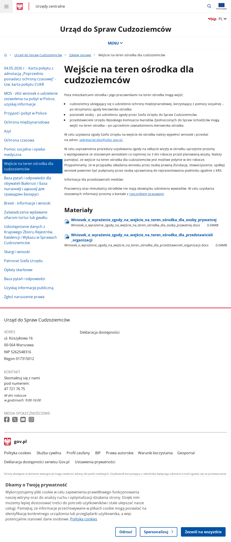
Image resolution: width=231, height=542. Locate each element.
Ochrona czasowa (19, 140)
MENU (115, 43)
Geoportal (186, 452)
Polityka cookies (17, 452)
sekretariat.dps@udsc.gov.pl (100, 140)
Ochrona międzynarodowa (26, 122)
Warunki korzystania (155, 452)
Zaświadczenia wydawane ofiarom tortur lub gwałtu (25, 215)
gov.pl (15, 442)
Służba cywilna (49, 452)
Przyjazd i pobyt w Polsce (25, 113)
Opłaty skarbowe (18, 269)
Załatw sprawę (80, 55)
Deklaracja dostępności (100, 332)
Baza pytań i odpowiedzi (24, 278)
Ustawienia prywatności (95, 461)
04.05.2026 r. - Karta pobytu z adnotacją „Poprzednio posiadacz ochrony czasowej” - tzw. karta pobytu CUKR (30, 76)
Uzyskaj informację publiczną (28, 287)
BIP (98, 452)
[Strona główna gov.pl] (20, 6)
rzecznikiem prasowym (146, 194)
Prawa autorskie (120, 452)
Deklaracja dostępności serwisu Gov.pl (36, 461)
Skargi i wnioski (17, 251)
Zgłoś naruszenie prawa (24, 296)
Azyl (7, 131)
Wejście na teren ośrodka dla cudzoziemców (28, 166)
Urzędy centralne (50, 6)
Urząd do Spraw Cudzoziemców (115, 29)
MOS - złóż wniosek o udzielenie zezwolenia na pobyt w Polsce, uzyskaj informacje (31, 99)
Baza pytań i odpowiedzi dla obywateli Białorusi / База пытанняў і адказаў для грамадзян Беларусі (27, 186)
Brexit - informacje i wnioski (27, 203)
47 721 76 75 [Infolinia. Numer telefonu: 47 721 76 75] (14, 388)
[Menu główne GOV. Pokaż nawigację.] (6, 6)
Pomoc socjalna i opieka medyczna (24, 152)
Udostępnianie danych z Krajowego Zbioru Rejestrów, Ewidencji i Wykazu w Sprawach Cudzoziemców (30, 234)
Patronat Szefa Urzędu (23, 260)
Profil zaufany (78, 452)
